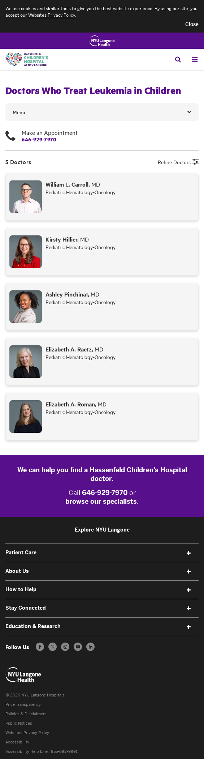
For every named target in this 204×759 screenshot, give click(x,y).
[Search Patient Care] (178, 59)
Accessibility (17, 742)
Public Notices (18, 723)
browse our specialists (101, 502)
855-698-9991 (64, 751)
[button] (192, 24)
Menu (19, 112)
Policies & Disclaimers (26, 714)
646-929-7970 (39, 139)
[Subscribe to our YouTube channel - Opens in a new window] (78, 647)
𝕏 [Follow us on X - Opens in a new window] (52, 648)
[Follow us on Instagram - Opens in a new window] (65, 647)
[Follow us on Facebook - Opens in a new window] (40, 647)
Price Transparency (23, 704)
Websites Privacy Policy (27, 732)
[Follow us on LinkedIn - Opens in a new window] (90, 647)
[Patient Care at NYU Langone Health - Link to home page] (23, 674)
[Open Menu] (195, 60)
